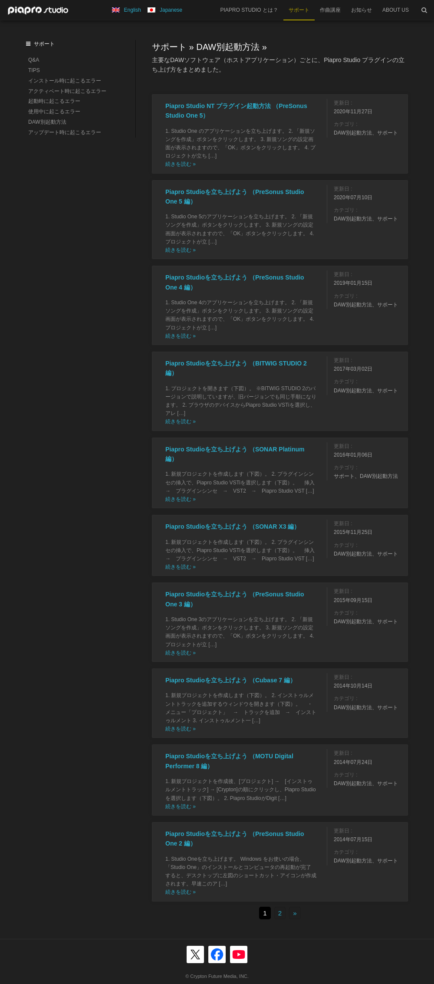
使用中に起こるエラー (54, 112)
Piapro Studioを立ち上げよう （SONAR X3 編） (232, 526)
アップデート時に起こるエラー (64, 132)
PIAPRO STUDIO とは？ (249, 10)
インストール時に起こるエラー (64, 81)
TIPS (34, 70)
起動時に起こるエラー (54, 101)
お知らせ (361, 10)
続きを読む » (180, 164)
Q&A (33, 60)
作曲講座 (330, 10)
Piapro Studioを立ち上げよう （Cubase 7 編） (230, 680)
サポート (299, 10)
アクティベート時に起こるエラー (67, 91)
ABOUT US (395, 10)
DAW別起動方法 (228, 47)
